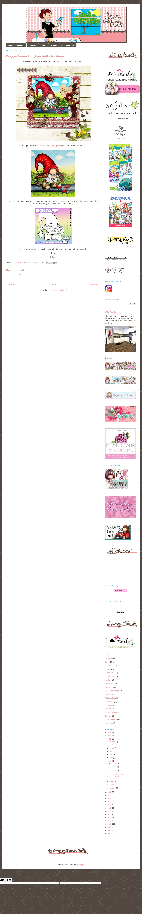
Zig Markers (109, 723)
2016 (110, 805)
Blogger (81, 865)
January (112, 788)
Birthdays (108, 658)
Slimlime (108, 709)
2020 (110, 792)
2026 (110, 732)
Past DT (43, 45)
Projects (108, 705)
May (111, 758)
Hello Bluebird (110, 676)
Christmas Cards (111, 666)
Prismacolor (109, 702)
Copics (25, 262)
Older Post (95, 284)
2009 (110, 827)
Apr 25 (114, 764)
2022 (110, 736)
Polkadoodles (110, 698)
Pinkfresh (108, 694)
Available (70, 45)
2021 (110, 739)
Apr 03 (114, 770)
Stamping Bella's (111, 712)
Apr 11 (114, 767)
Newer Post (12, 284)
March (111, 782)
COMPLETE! (110, 312)
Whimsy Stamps (111, 720)
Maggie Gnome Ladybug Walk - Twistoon (117, 775)
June (111, 754)
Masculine (108, 687)
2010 (110, 824)
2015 (110, 808)
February (112, 785)
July (111, 751)
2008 (110, 830)
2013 (110, 814)
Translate (120, 260)
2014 (110, 811)
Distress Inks (109, 673)
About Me (20, 45)
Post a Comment (15, 274)
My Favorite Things (112, 691)
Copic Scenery (17, 262)
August (112, 748)
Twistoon (59, 61)
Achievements (56, 45)
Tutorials (32, 45)
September (113, 745)
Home (10, 45)
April (111, 761)
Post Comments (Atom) (58, 290)
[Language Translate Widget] (116, 257)
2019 (110, 795)
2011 (110, 821)
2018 (110, 798)
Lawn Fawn (109, 684)
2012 (110, 818)
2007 (110, 833)
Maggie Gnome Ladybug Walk (50, 146)
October (112, 742)
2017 (110, 801)
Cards (107, 662)
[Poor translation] (8, 880)
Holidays (108, 680)
